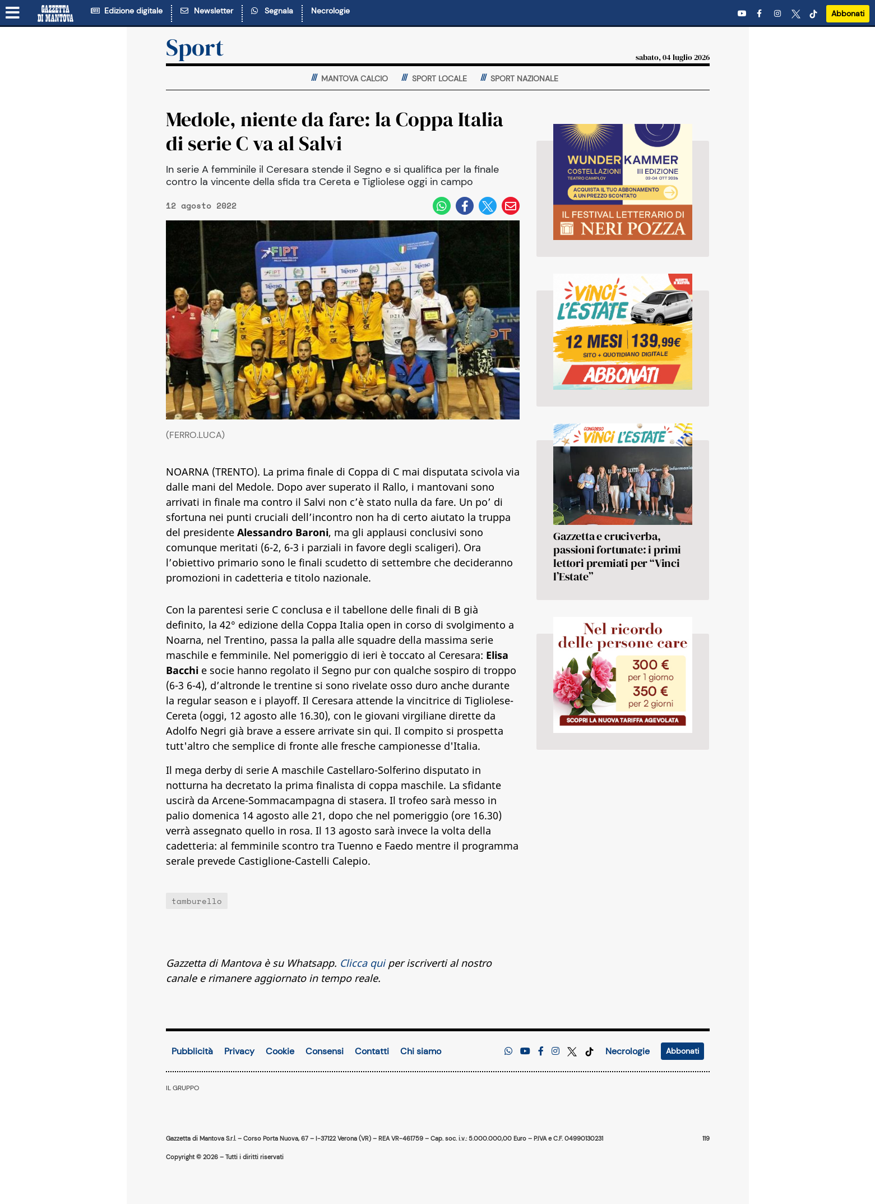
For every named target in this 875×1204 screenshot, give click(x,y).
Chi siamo (420, 1051)
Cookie (280, 1051)
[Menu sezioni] (13, 13)
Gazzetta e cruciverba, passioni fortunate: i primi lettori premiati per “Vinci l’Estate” (617, 556)
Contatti (372, 1051)
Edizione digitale (127, 11)
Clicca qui (362, 963)
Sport (195, 47)
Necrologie (330, 11)
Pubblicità (192, 1051)
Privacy (239, 1051)
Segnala (272, 11)
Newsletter (206, 11)
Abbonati (847, 13)
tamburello (197, 901)
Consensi (324, 1051)
